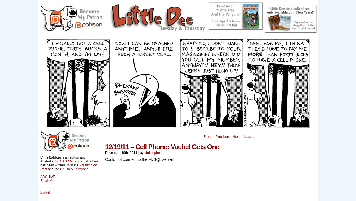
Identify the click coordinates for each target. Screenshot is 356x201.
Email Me (47, 181)
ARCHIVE (47, 177)
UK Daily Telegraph (74, 169)
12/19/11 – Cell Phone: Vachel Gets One (162, 147)
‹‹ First (205, 137)
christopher (152, 153)
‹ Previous (222, 137)
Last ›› (249, 137)
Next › (237, 137)
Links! (45, 192)
